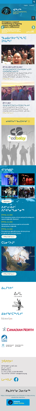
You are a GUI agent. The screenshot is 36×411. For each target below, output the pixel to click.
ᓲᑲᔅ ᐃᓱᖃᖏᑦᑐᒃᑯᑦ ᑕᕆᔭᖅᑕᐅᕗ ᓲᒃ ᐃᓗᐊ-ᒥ (16, 105)
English (26, 5)
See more (6, 201)
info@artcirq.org (21, 373)
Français (31, 5)
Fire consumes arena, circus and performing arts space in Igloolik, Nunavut (17, 218)
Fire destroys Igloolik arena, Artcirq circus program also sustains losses (15, 232)
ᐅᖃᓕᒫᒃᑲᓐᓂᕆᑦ (9, 236)
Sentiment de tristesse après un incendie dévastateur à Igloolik (15, 225)
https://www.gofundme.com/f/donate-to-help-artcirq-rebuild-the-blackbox (18, 396)
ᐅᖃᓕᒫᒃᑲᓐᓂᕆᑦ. (8, 79)
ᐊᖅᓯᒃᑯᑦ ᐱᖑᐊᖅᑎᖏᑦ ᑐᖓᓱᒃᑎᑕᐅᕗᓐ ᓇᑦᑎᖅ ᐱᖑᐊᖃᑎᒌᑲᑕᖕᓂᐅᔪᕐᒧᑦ (17, 70)
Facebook (16, 379)
